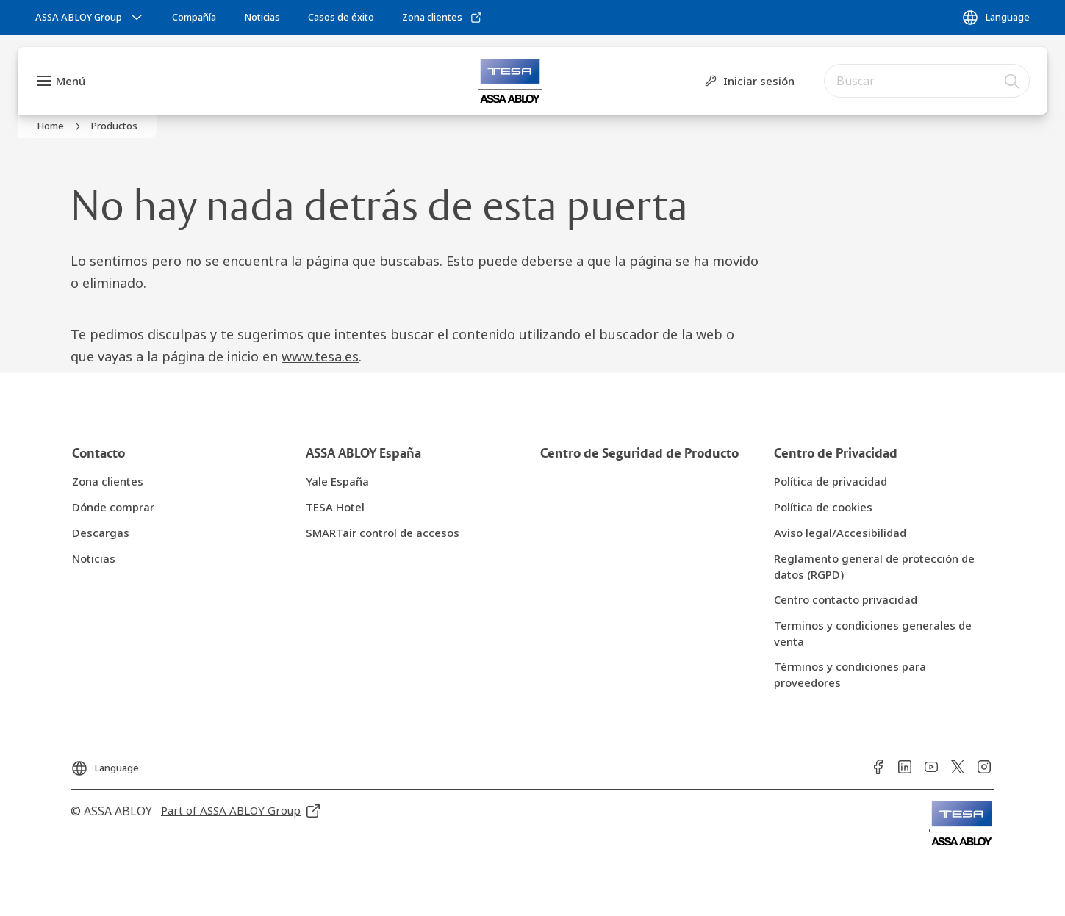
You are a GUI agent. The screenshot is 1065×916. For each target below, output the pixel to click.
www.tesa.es (320, 356)
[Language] (995, 17)
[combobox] (927, 81)
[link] (194, 17)
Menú (70, 80)
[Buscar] (1013, 81)
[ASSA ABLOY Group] (90, 17)
